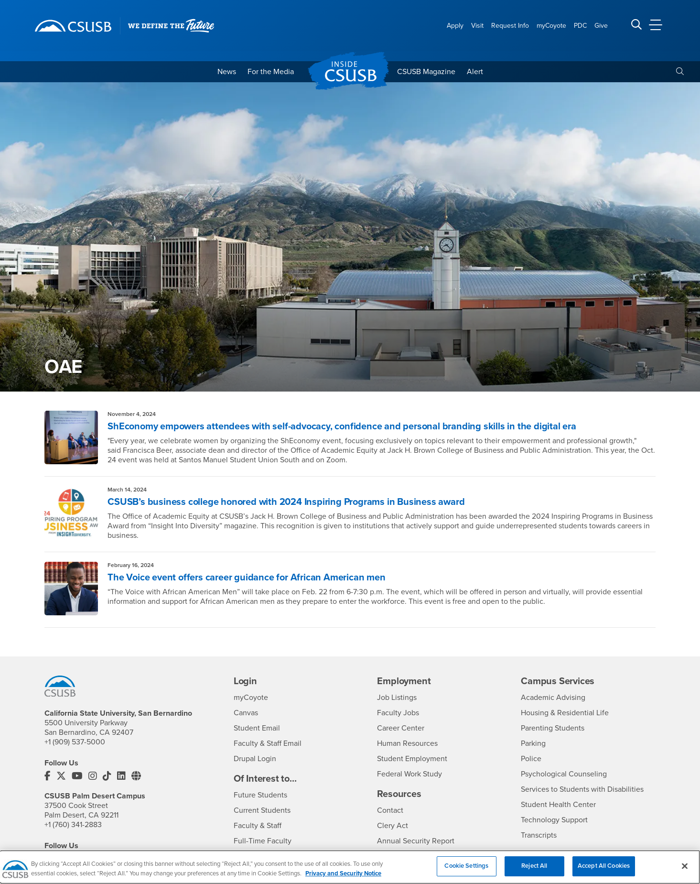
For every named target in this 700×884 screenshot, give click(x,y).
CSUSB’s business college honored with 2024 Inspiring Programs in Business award (286, 502)
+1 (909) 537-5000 (74, 742)
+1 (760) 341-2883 (73, 824)
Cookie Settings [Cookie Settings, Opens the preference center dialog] (466, 871)
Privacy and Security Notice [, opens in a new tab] (343, 878)
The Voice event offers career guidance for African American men (246, 577)
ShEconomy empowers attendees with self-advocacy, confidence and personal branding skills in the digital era (342, 426)
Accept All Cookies (604, 871)
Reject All (534, 871)
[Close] (684, 871)
